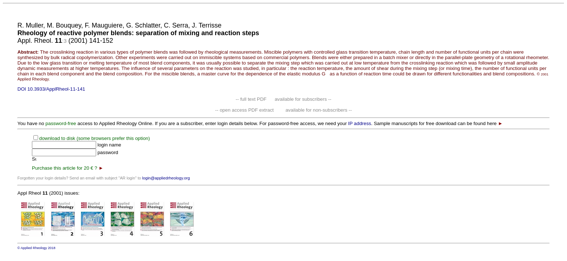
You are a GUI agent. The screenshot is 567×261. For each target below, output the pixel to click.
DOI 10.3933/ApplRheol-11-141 (51, 89)
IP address (359, 123)
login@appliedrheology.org (166, 178)
